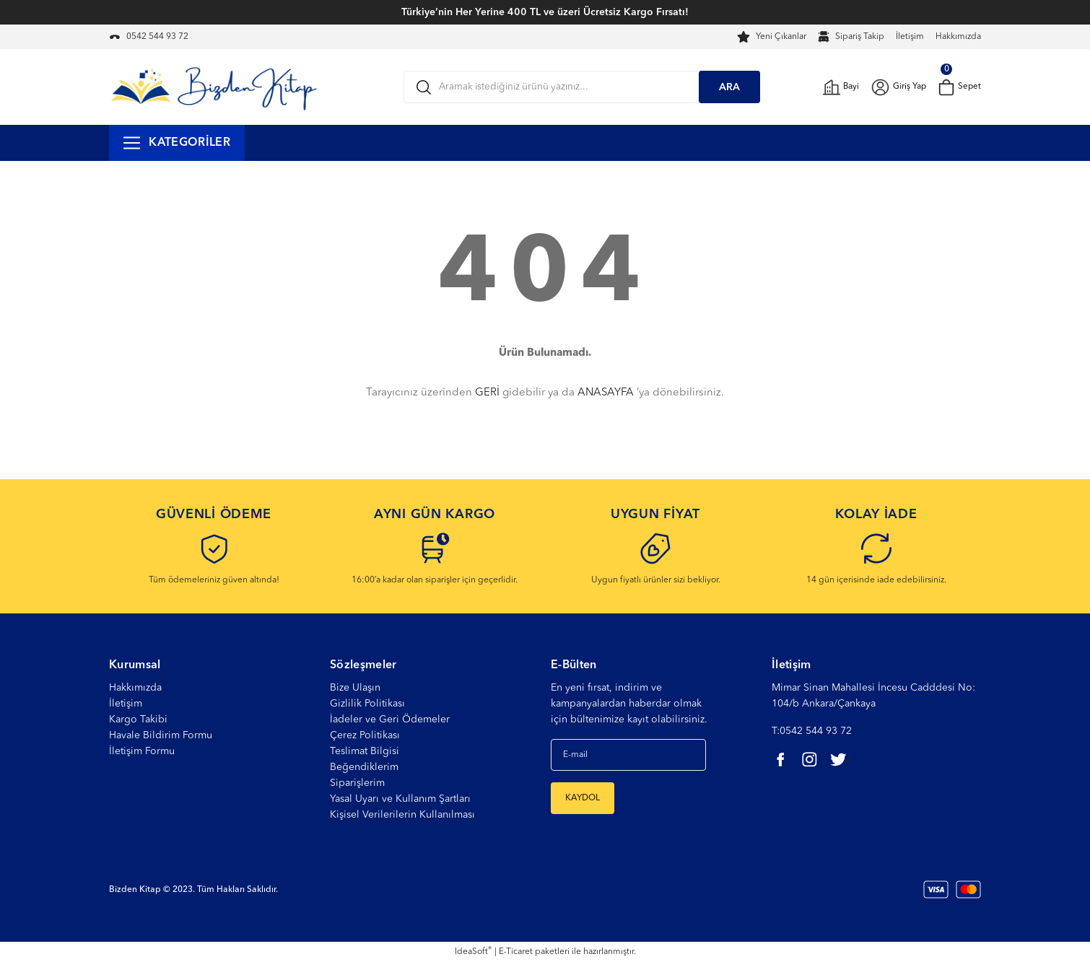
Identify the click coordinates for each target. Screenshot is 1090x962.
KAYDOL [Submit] (582, 798)
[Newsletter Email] (628, 755)
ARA (729, 87)
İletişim (910, 36)
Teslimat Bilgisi (364, 751)
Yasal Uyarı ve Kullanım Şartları (400, 799)
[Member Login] (896, 87)
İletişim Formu (142, 751)
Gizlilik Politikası (367, 704)
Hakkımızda (958, 36)
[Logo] (213, 86)
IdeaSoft (473, 951)
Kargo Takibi (138, 719)
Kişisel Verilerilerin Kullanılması (402, 815)
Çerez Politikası (365, 735)
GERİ (487, 393)
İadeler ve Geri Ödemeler (390, 719)
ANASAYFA (605, 393)
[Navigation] (177, 143)
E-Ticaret (516, 952)
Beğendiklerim (364, 767)
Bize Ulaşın (355, 688)
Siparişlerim (357, 783)
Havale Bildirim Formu (160, 735)
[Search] (582, 87)
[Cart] (959, 87)
